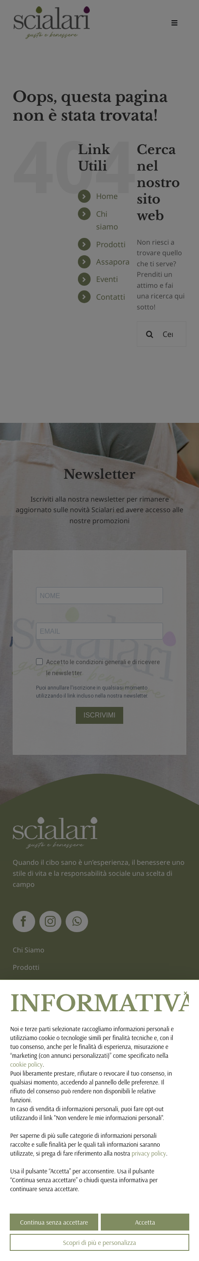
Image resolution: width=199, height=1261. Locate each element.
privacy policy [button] (149, 1153)
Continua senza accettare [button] (54, 1222)
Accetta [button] (145, 1222)
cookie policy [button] (26, 1064)
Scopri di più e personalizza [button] (99, 1242)
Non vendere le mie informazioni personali (108, 1118)
